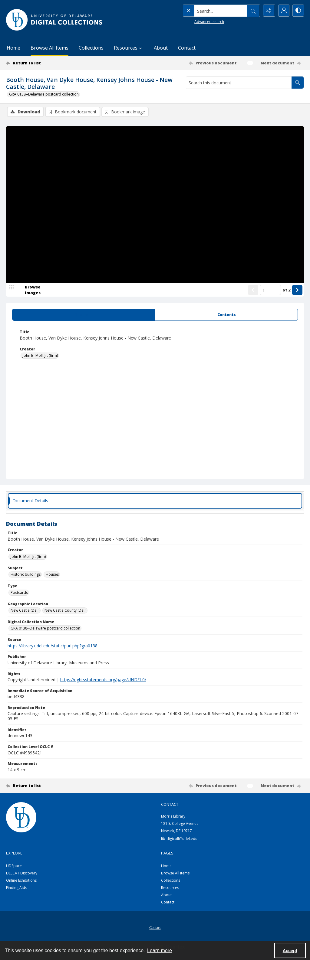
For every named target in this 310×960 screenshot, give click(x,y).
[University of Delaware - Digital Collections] (54, 20)
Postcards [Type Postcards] (19, 592)
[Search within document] (298, 82)
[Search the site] (208, 10)
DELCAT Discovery (21, 873)
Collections (91, 47)
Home (13, 47)
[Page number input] (270, 290)
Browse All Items (49, 47)
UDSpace (14, 866)
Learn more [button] (159, 950)
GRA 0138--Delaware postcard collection (44, 94)
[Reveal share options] (267, 10)
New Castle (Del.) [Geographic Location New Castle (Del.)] (25, 610)
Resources (170, 887)
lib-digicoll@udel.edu (179, 838)
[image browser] (28, 290)
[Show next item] (297, 290)
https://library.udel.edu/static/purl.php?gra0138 (52, 646)
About (161, 47)
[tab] (83, 315)
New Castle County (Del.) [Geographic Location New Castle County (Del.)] (65, 610)
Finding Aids (16, 887)
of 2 (286, 290)
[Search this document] (239, 82)
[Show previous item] (253, 290)
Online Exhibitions (21, 880)
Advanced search (197, 21)
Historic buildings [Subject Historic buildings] (26, 574)
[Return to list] (46, 63)
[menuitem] (154, 927)
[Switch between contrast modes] (298, 10)
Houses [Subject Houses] (52, 574)
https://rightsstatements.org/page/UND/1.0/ (103, 680)
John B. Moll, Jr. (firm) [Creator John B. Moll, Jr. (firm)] (40, 355)
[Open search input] (252, 10)
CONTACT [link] (169, 804)
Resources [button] (128, 47)
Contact (187, 47)
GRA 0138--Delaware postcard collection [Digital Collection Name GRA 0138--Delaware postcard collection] (45, 628)
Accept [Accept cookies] (290, 950)
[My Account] (283, 10)
